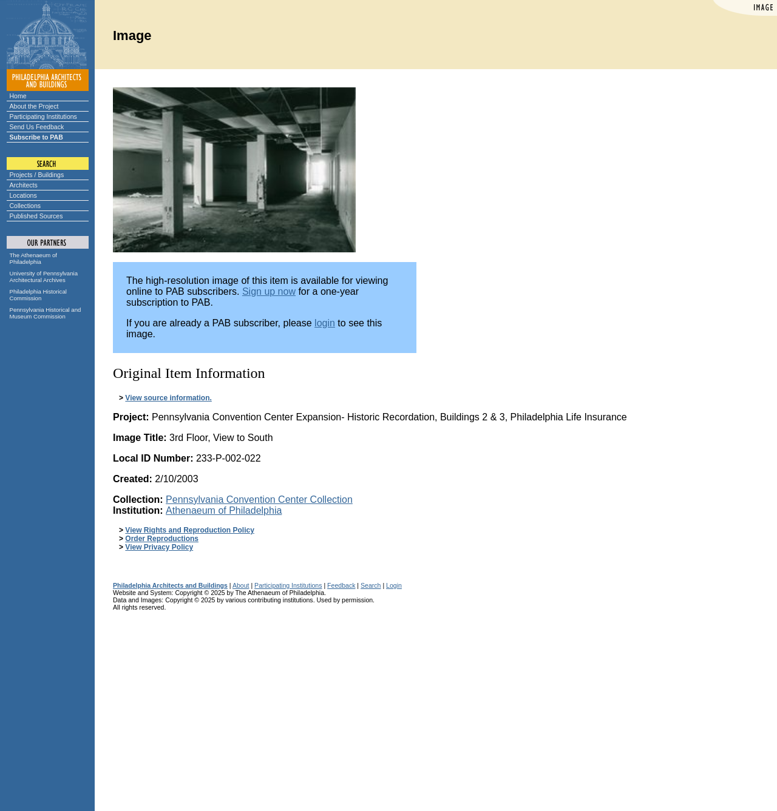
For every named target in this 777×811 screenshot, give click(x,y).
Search (371, 585)
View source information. (168, 398)
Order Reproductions (161, 538)
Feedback (341, 585)
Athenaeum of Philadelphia (224, 510)
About (240, 585)
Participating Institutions (43, 116)
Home (18, 95)
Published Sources (36, 216)
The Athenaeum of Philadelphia (33, 258)
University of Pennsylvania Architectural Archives (44, 276)
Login (394, 585)
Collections (25, 205)
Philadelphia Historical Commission (38, 294)
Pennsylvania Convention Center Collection (259, 499)
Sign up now (269, 291)
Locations (23, 195)
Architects (24, 185)
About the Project (34, 106)
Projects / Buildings (37, 174)
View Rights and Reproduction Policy (189, 530)
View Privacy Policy (159, 547)
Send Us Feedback (37, 126)
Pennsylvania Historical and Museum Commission (45, 313)
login (324, 323)
